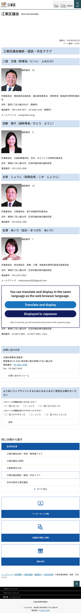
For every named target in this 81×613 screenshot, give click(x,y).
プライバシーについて (11, 593)
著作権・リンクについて (12, 597)
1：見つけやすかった (15, 414)
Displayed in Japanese (40, 313)
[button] (63, 4)
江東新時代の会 (14, 468)
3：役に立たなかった (50, 405)
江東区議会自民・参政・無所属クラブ (24, 453)
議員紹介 (38, 574)
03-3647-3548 (20, 364)
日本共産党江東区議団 (17, 482)
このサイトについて (10, 589)
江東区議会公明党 (15, 460)
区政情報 (18, 574)
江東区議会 (20, 13)
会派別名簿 (12, 446)
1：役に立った (12, 405)
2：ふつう (30, 405)
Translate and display (40, 304)
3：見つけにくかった (57, 414)
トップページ (6, 574)
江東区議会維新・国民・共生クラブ (23, 475)
